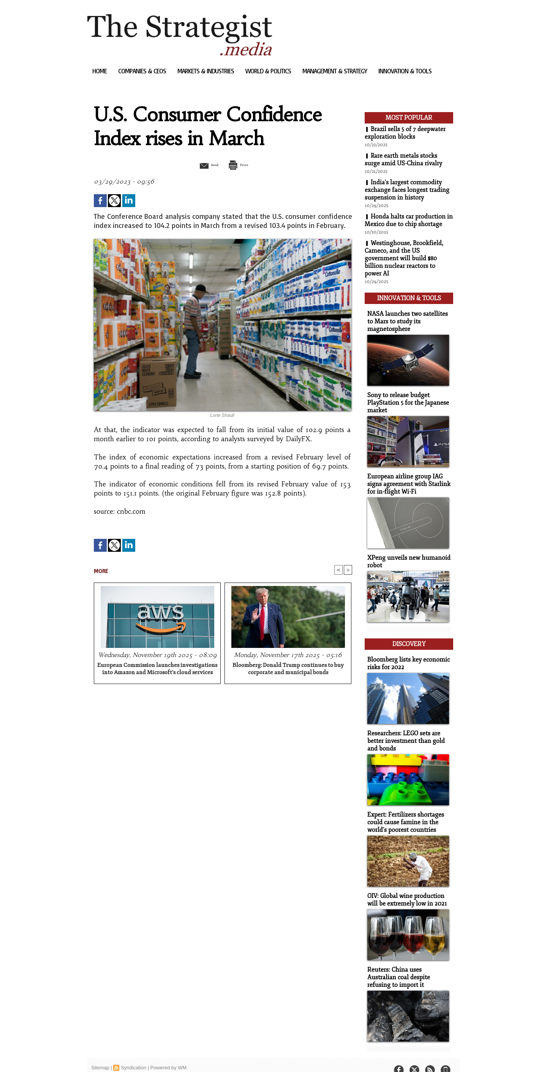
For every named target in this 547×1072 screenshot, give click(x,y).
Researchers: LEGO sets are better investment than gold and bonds (403, 732)
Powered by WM (168, 1055)
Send (204, 164)
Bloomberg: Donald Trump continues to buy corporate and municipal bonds (288, 669)
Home (100, 71)
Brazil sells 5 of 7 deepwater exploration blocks (405, 133)
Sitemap (100, 1055)
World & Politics (268, 71)
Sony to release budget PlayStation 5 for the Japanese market (406, 399)
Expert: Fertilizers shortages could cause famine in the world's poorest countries (403, 812)
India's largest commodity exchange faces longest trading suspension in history (407, 190)
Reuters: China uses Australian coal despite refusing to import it (407, 965)
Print (242, 164)
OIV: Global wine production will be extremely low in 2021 (405, 888)
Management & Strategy (335, 71)
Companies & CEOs (143, 71)
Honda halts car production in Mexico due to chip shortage (409, 220)
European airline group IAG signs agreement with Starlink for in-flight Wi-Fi (406, 479)
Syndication (133, 1055)
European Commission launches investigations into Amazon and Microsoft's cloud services (157, 669)
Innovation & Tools (405, 71)
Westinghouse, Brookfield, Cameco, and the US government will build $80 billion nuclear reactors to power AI (404, 258)
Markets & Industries (206, 71)
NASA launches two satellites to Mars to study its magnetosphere (408, 319)
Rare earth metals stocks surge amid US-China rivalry (403, 159)
